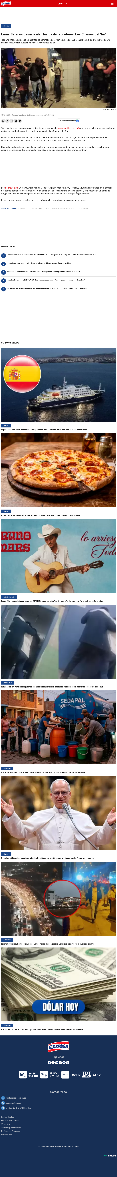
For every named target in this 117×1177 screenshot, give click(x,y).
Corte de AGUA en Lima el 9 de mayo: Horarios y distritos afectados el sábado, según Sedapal (43, 772)
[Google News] (64, 1062)
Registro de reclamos (10, 1120)
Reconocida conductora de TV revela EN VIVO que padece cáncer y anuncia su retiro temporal (43, 271)
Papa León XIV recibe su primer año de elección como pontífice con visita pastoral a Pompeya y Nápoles (47, 858)
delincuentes (11, 188)
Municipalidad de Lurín (69, 128)
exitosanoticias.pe (13, 1103)
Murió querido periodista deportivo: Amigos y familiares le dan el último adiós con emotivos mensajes (47, 288)
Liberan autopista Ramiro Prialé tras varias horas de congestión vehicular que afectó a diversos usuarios (48, 944)
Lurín (47, 208)
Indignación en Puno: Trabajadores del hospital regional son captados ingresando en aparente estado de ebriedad (52, 687)
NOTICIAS (74, 208)
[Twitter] (53, 1062)
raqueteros (84, 208)
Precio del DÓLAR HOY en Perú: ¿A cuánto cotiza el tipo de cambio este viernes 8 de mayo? (42, 1029)
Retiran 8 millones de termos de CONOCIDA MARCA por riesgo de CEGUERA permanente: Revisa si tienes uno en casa (52, 255)
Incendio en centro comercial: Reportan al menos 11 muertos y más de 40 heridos (39, 263)
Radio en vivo (6, 1135)
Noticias (6, 26)
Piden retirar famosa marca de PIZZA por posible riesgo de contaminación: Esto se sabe (40, 515)
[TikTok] (67, 1062)
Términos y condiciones (11, 1127)
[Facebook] (49, 1062)
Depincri (22, 208)
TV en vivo (5, 1124)
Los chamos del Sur (35, 208)
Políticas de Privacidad (10, 1131)
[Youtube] (56, 1062)
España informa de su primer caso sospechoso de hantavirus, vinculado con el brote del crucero (44, 430)
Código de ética (7, 1117)
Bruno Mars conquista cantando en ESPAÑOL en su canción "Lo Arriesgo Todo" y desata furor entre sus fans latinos (53, 601)
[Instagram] (60, 1062)
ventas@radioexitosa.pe (16, 1098)
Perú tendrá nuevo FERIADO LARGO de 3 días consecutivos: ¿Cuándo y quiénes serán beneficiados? (46, 280)
